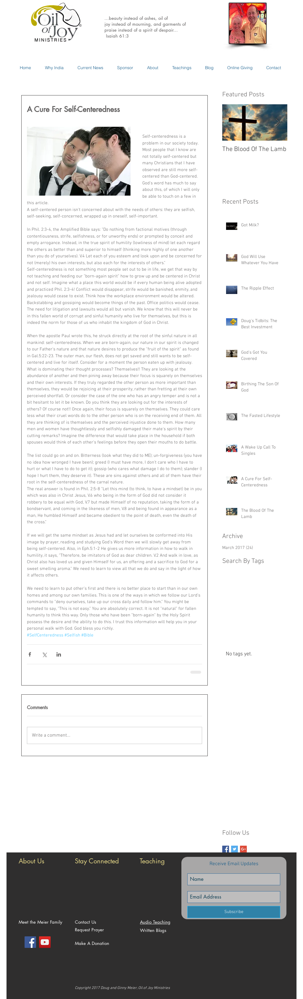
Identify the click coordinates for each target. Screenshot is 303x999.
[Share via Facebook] (30, 654)
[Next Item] (278, 122)
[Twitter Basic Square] (234, 849)
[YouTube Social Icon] (45, 942)
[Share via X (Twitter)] (44, 654)
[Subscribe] (233, 912)
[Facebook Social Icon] (30, 942)
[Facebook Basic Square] (225, 849)
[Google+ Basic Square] (243, 849)
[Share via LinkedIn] (59, 654)
